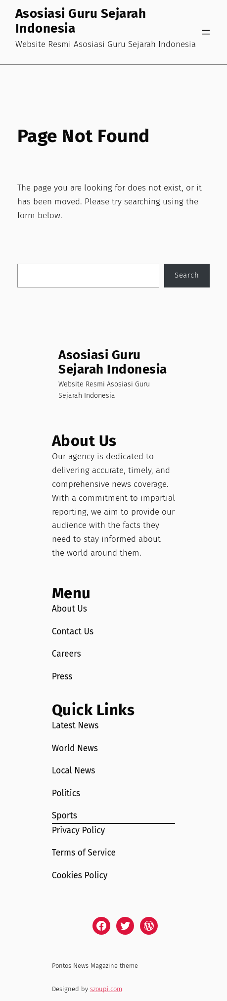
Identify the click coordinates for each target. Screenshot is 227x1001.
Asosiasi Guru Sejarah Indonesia (80, 21)
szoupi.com (106, 989)
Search (187, 275)
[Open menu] (206, 32)
